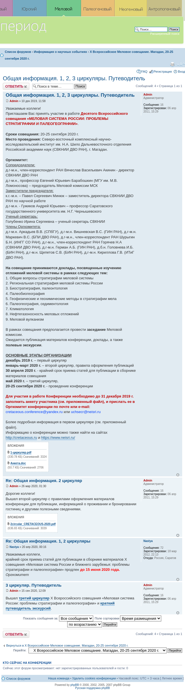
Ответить (16, 86)
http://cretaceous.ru (21, 437)
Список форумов (18, 51)
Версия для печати (172, 64)
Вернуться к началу (177, 474)
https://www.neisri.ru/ (58, 437)
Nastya (14, 547)
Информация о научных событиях (60, 51)
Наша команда (58, 678)
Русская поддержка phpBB (92, 688)
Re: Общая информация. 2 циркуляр (44, 480)
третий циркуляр (34, 598)
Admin (14, 101)
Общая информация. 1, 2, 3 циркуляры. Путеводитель (74, 78)
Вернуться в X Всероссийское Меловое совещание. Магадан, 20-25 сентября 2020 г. (67, 645)
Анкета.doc (18, 463)
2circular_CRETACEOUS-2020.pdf (33, 524)
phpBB (74, 684)
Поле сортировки (128, 618)
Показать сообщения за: (58, 618)
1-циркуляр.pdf (20, 452)
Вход (181, 71)
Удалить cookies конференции (94, 678)
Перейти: (20, 650)
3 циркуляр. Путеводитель (34, 585)
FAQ (144, 71)
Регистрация (163, 71)
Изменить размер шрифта (181, 64)
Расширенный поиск (164, 33)
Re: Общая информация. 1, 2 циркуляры (48, 541)
